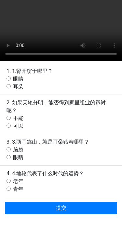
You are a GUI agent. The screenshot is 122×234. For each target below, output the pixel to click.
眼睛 (18, 79)
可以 (18, 126)
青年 (18, 189)
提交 (61, 208)
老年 (18, 181)
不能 (18, 118)
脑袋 (18, 150)
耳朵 (18, 87)
